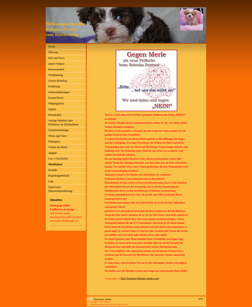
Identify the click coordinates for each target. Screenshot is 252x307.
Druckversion (97, 299)
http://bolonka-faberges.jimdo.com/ (140, 278)
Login (200, 298)
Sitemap (108, 299)
